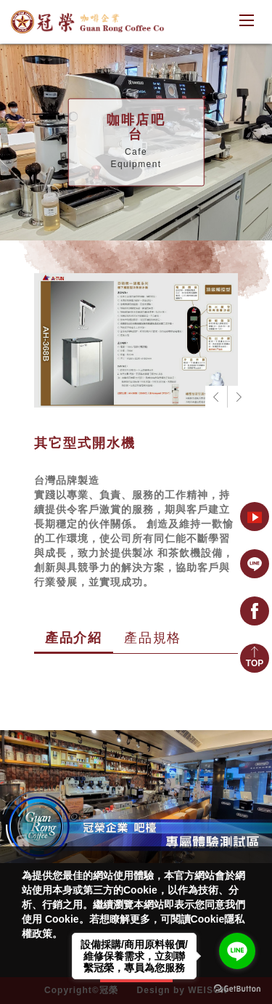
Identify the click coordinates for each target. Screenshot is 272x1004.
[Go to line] (237, 951)
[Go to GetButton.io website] (237, 989)
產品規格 (152, 638)
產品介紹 (73, 638)
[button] (238, 397)
